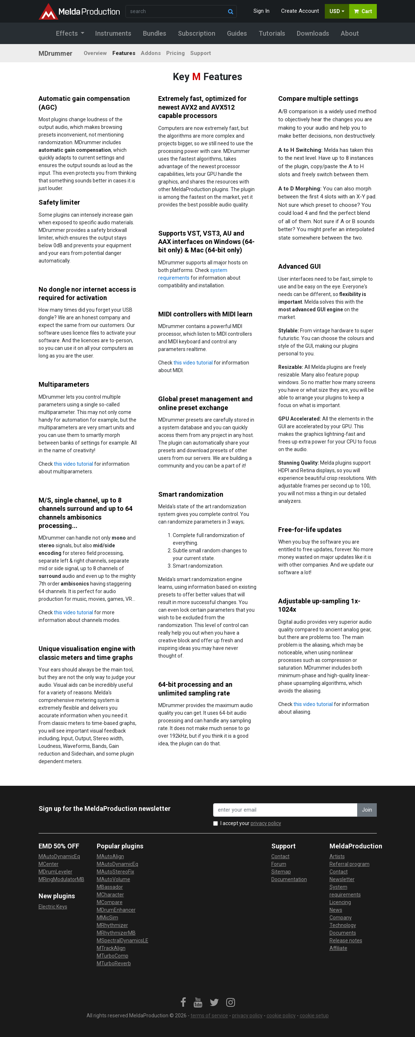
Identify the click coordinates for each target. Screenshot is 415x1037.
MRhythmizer (112, 925)
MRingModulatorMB (61, 879)
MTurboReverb (114, 963)
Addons (151, 53)
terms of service (209, 1015)
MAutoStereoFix (115, 872)
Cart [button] (363, 11)
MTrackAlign (111, 948)
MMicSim (107, 917)
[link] (183, 1003)
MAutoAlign (110, 856)
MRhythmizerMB (116, 933)
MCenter (49, 864)
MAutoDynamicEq (59, 856)
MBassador (110, 887)
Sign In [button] (262, 11)
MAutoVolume (113, 879)
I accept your (250, 823)
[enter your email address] (285, 810)
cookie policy (281, 1015)
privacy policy (266, 823)
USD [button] (335, 11)
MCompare (110, 902)
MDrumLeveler (55, 872)
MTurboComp (112, 956)
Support (200, 53)
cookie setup (314, 1015)
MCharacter (110, 895)
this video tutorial (193, 363)
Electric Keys (53, 907)
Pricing (175, 53)
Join (367, 810)
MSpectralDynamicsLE (122, 940)
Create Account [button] (300, 11)
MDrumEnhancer (116, 910)
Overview (95, 53)
